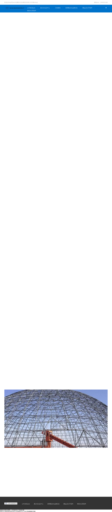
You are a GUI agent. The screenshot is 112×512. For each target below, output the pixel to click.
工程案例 (57, 8)
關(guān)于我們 (87, 8)
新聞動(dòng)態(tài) (71, 8)
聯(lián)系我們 (81, 504)
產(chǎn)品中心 (45, 8)
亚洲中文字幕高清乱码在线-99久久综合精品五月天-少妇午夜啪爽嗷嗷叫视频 (17, 511)
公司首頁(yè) (31, 8)
